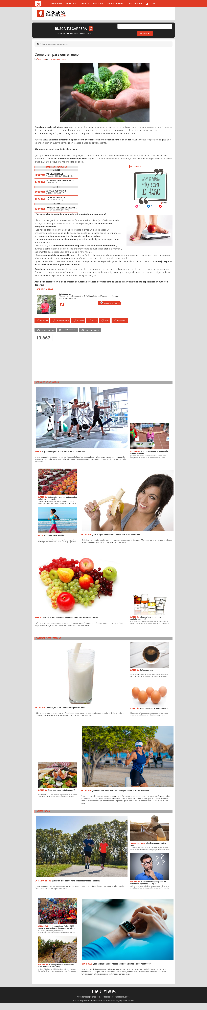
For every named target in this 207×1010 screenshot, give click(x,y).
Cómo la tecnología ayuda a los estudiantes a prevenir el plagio (148, 890)
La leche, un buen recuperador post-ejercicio (66, 715)
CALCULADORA (135, 25)
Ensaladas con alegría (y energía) (61, 797)
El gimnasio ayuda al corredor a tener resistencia (63, 459)
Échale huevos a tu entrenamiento (153, 716)
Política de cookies (101, 1008)
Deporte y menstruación (54, 542)
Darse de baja (128, 1008)
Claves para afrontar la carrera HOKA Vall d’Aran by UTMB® (56, 973)
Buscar (145, 40)
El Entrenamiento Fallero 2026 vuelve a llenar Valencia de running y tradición (56, 934)
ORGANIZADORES (115, 25)
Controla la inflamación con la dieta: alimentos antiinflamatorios (70, 625)
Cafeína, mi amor (147, 677)
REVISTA (85, 25)
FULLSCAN (98, 25)
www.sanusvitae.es (67, 306)
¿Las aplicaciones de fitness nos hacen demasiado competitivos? (122, 971)
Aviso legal (116, 1008)
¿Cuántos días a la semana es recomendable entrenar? (76, 888)
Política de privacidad (82, 1008)
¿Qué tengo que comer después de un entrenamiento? (116, 542)
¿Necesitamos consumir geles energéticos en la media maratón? (120, 798)
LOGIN (150, 25)
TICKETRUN (71, 25)
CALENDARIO (56, 25)
